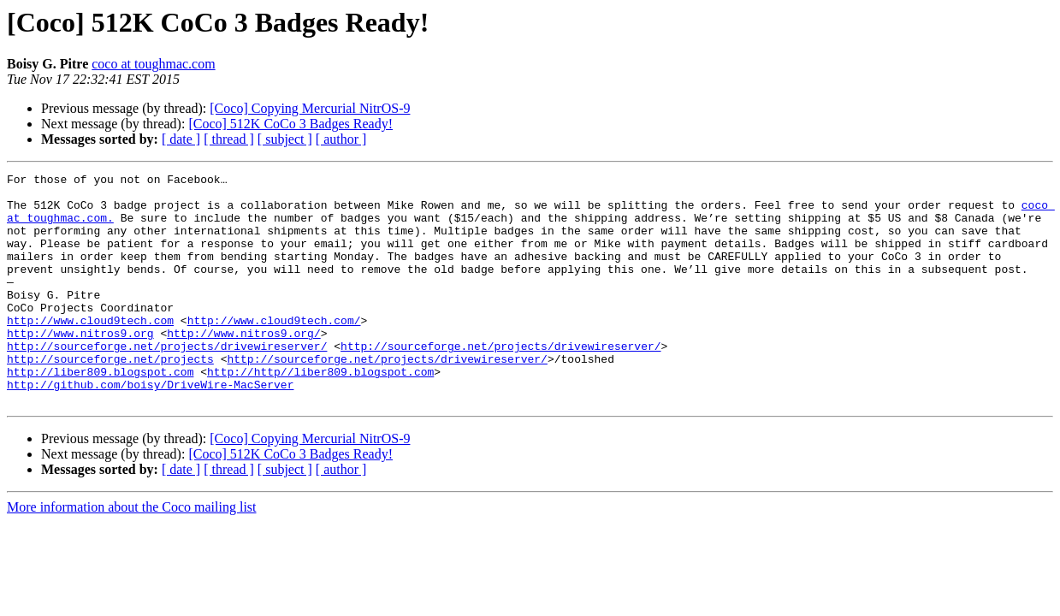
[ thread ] (229, 139)
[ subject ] (285, 139)
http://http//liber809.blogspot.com (320, 412)
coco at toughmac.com (153, 63)
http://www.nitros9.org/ (243, 366)
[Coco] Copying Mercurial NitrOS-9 (310, 108)
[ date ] (181, 139)
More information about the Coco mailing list (132, 553)
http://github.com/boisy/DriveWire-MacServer (150, 427)
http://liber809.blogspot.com (100, 412)
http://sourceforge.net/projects (110, 397)
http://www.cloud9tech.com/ (274, 350)
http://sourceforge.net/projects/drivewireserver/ (167, 381)
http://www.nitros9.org (80, 366)
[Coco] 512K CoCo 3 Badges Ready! (290, 123)
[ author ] (341, 139)
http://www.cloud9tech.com (90, 350)
